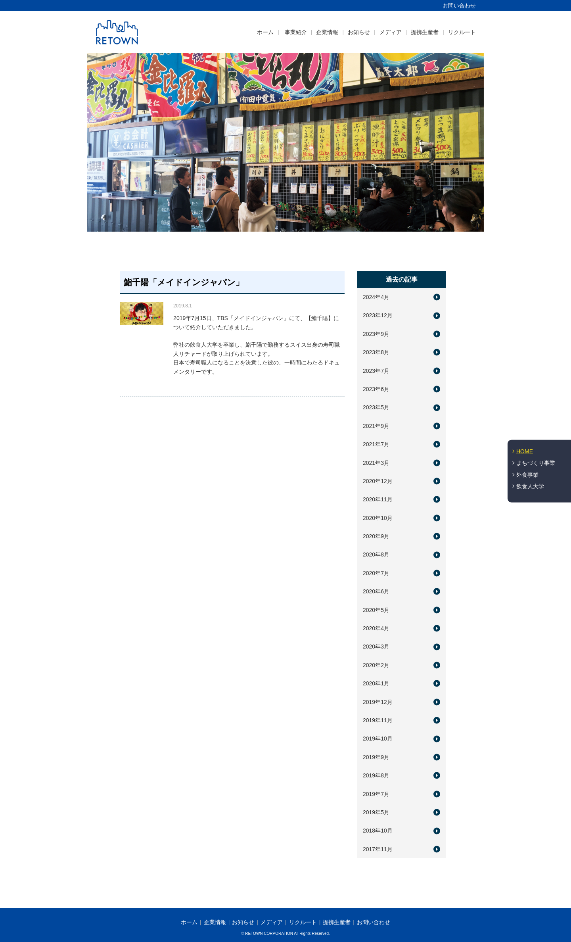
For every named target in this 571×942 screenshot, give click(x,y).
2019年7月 (376, 794)
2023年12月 (378, 315)
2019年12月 (378, 702)
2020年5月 (376, 610)
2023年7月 (376, 371)
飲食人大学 (530, 486)
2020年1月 (376, 683)
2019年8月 (376, 775)
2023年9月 (376, 334)
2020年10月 (378, 518)
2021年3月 (376, 463)
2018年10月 (378, 830)
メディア (390, 32)
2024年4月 (376, 297)
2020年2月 (376, 665)
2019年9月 (376, 757)
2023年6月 (376, 389)
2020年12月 (378, 481)
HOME (524, 451)
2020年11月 (378, 499)
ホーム (265, 32)
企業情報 (327, 32)
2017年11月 (378, 849)
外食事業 (527, 475)
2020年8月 (376, 554)
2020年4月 (376, 628)
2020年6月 (376, 591)
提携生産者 (425, 32)
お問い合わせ (459, 5)
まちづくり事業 (535, 463)
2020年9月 (376, 536)
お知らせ (359, 32)
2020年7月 (376, 573)
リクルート (462, 32)
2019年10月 (378, 738)
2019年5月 (376, 812)
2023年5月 (376, 407)
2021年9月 (376, 426)
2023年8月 (376, 352)
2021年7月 (376, 444)
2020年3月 (376, 646)
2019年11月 (378, 720)
